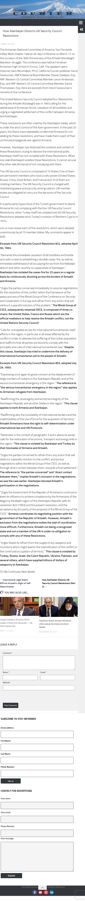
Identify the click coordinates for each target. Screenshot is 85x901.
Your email (5, 812)
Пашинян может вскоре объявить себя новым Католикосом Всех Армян (55, 623)
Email (43, 672)
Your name (5, 798)
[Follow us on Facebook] (34, 892)
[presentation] (22, 695)
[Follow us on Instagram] (46, 892)
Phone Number (7, 826)
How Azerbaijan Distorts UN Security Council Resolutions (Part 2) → (58, 583)
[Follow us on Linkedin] (51, 892)
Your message (7, 838)
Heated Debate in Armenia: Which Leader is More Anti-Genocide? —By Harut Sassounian (16, 622)
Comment (7, 653)
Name (6, 672)
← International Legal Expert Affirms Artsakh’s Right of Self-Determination (15, 583)
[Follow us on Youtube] (40, 892)
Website (6, 682)
